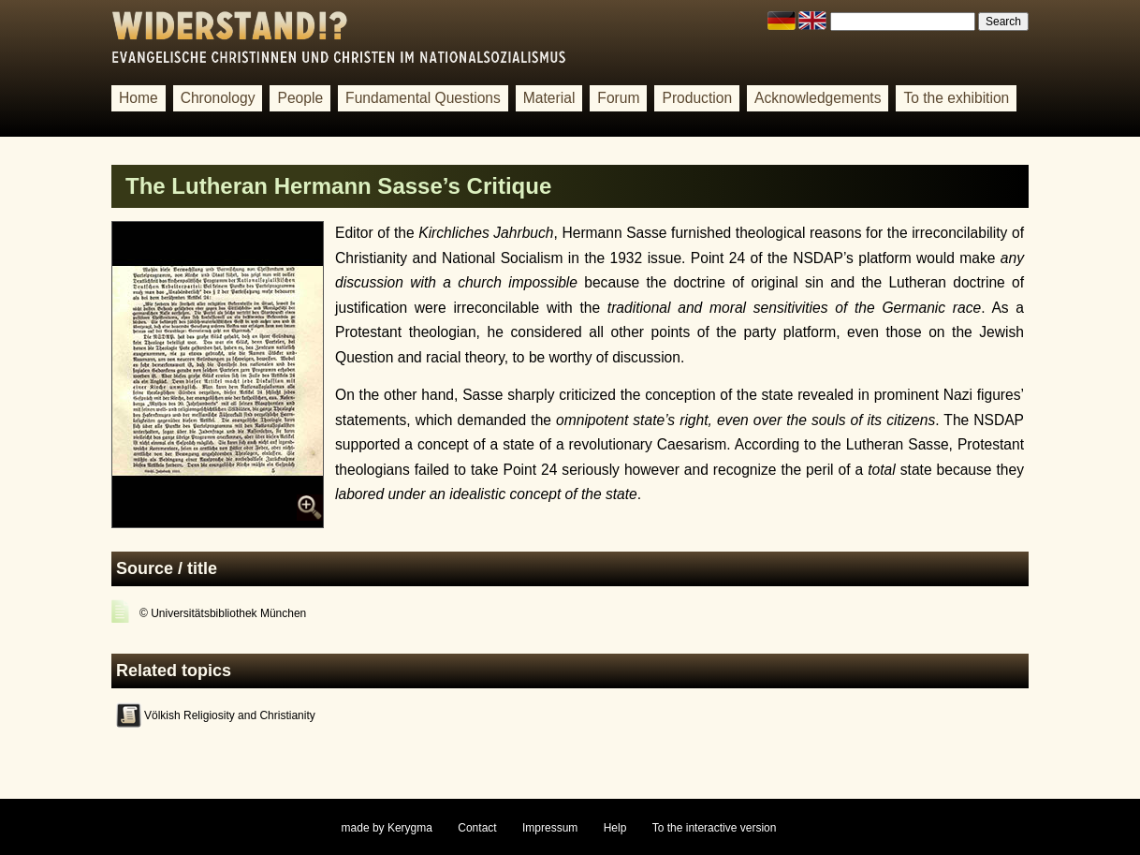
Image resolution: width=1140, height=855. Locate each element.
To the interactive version (714, 827)
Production (697, 98)
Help (615, 827)
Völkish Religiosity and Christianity (229, 715)
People (300, 98)
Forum (618, 98)
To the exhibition (956, 98)
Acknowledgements (817, 98)
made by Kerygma (387, 827)
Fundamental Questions (423, 98)
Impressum (549, 827)
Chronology (218, 98)
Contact (477, 827)
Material (549, 98)
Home (138, 98)
